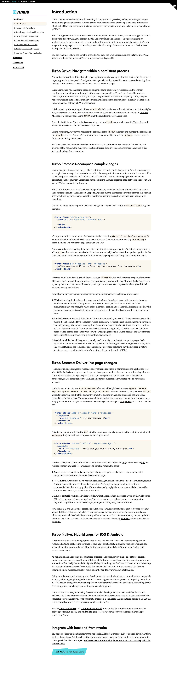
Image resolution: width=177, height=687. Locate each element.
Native (32, 1)
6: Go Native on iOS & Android (25, 44)
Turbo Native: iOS (67, 608)
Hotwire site (136, 55)
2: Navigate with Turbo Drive (24, 28)
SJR (143, 462)
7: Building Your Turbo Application (26, 49)
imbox (98, 379)
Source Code (18, 67)
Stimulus (23, 1)
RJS (124, 462)
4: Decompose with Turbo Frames (26, 36)
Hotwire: (6, 1)
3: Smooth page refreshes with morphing (29, 32)
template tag (126, 401)
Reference (17, 57)
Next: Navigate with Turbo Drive (69, 651)
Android (86, 612)
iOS (75, 612)
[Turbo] (30, 12)
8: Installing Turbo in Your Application (28, 53)
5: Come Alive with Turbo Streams (26, 40)
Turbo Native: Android (91, 608)
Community (18, 62)
